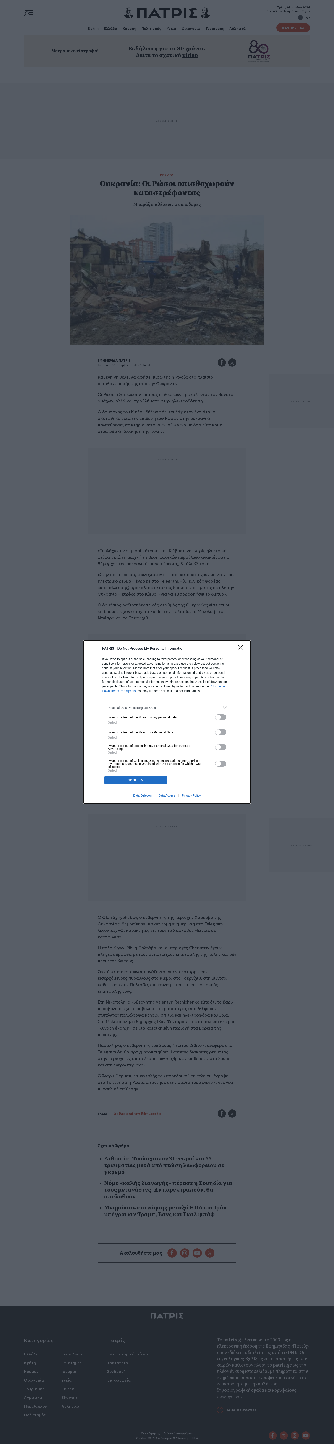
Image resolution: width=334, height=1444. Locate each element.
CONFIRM (136, 780)
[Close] (242, 649)
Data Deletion (142, 795)
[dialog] (167, 722)
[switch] (220, 717)
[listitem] (167, 707)
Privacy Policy (191, 795)
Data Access (166, 795)
